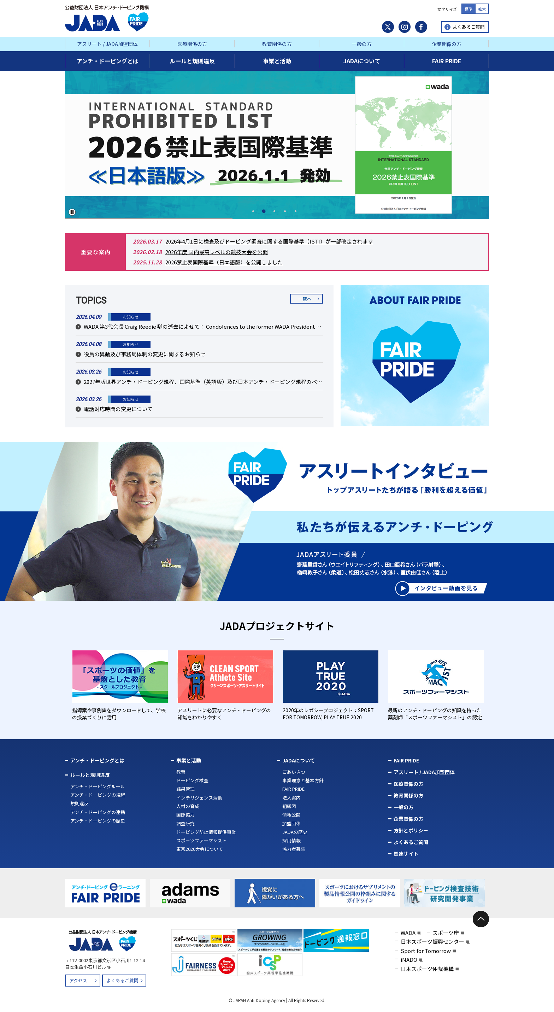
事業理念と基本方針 (303, 780)
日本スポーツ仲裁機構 (427, 968)
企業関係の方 (446, 43)
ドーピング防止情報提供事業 (206, 832)
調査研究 (185, 823)
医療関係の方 (192, 43)
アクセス (78, 980)
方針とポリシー (411, 830)
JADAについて (298, 760)
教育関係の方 (277, 43)
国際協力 (185, 814)
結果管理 (185, 788)
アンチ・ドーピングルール (97, 786)
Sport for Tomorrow (426, 950)
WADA (408, 932)
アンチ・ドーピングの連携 (97, 812)
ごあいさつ (293, 771)
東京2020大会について (199, 849)
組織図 (289, 806)
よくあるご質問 (469, 26)
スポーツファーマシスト (201, 840)
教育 (180, 771)
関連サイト (406, 853)
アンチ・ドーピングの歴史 (97, 820)
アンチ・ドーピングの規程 (97, 794)
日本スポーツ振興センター (432, 941)
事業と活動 (188, 760)
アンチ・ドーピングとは (97, 760)
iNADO (409, 959)
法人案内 (291, 797)
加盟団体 (291, 823)
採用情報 (291, 840)
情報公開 (291, 814)
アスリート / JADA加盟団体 (107, 43)
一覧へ (305, 299)
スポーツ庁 (445, 932)
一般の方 (362, 43)
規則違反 (79, 803)
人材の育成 (187, 806)
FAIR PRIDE (293, 788)
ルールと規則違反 (90, 774)
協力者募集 (293, 849)
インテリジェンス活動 (199, 797)
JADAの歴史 (294, 832)
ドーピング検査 (192, 780)
